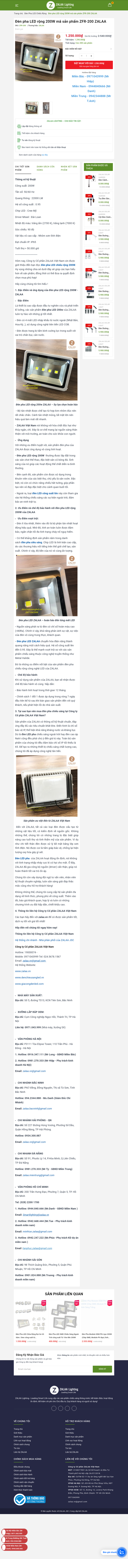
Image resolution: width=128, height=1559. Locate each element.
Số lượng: (69, 56)
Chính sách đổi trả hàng (24, 1469)
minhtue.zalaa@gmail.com (37, 1231)
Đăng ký (102, 1369)
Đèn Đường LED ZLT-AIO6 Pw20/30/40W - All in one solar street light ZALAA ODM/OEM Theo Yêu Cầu (105, 328)
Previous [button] (14, 1322)
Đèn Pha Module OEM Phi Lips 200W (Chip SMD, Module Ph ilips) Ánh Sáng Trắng (97, 1337)
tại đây (45, 155)
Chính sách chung (22, 1435)
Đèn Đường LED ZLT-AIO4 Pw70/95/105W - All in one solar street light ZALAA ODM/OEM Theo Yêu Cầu (105, 291)
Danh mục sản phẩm (23, 1428)
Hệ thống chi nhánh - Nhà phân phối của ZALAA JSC (44, 940)
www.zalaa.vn (23, 971)
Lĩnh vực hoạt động (22, 1431)
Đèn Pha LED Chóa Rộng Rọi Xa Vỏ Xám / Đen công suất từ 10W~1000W (30, 1337)
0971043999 (74, 1488)
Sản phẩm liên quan (64, 1294)
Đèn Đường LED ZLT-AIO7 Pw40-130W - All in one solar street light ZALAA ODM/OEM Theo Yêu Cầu (105, 347)
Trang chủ (18, 1420)
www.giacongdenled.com (29, 983)
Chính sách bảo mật (22, 1461)
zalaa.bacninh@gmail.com (37, 1108)
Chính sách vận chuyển (24, 1473)
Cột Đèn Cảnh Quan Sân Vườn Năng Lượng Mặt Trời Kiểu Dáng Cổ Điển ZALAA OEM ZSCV (105, 217)
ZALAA (84, 1502)
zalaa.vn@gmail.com (34, 1071)
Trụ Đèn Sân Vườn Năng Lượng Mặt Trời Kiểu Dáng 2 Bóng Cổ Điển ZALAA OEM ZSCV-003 (105, 198)
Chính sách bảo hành (23, 1465)
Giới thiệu (18, 1424)
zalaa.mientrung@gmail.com (38, 1175)
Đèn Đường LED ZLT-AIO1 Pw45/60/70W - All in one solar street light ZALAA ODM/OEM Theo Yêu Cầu (105, 236)
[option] (39, 57)
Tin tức (17, 1439)
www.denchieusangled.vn (29, 977)
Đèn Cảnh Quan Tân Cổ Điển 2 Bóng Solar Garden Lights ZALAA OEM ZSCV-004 (105, 180)
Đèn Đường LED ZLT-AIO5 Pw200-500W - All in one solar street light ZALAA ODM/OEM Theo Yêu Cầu (105, 310)
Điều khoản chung (22, 1458)
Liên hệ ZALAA (20, 1443)
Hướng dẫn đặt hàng (23, 1477)
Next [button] (113, 1322)
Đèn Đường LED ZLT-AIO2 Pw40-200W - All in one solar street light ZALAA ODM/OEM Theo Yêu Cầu (105, 254)
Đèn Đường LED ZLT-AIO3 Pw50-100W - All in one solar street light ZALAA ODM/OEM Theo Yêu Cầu (105, 273)
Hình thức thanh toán (23, 1481)
